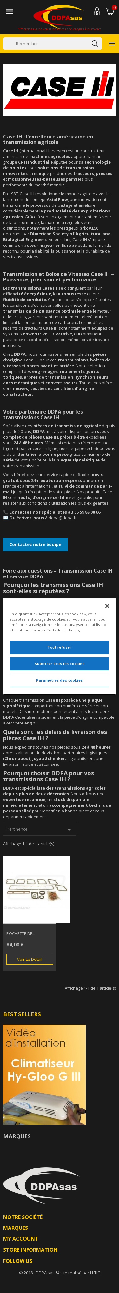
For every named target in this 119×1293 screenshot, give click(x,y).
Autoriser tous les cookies (60, 663)
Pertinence (40, 830)
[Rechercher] (52, 43)
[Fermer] (107, 606)
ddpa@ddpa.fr (63, 518)
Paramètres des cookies (59, 680)
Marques (17, 1136)
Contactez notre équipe (35, 544)
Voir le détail (29, 959)
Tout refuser (59, 647)
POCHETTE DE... (20, 933)
